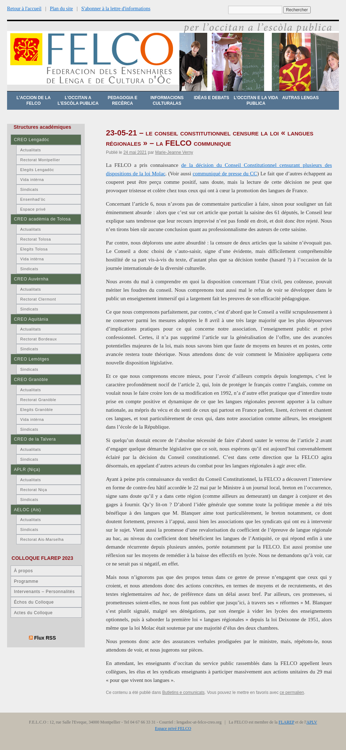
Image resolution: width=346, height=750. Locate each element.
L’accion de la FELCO (34, 100)
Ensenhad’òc (33, 199)
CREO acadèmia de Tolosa (42, 219)
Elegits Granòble (36, 409)
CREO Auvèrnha (31, 279)
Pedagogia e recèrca (122, 100)
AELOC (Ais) (27, 509)
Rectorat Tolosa (35, 239)
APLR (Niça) (27, 469)
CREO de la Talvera (35, 439)
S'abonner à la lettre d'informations (115, 8)
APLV (311, 722)
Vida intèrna (32, 179)
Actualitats (30, 150)
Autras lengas (300, 97)
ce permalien (292, 692)
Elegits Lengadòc (37, 170)
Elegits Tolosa (34, 249)
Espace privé (33, 209)
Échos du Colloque (34, 602)
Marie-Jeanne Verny (174, 152)
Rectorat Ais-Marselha (42, 539)
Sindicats (29, 189)
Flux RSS (45, 638)
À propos (23, 570)
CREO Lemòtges (31, 359)
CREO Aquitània (31, 319)
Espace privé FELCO (173, 728)
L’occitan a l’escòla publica (78, 100)
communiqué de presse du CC (225, 173)
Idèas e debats (211, 97)
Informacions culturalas (167, 100)
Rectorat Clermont (38, 299)
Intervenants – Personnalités (44, 591)
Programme (26, 581)
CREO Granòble (31, 379)
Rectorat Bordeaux (38, 339)
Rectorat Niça (33, 490)
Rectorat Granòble (38, 400)
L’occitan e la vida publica (256, 100)
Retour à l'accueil (24, 8)
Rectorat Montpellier (40, 160)
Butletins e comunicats (183, 692)
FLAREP (286, 722)
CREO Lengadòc (31, 139)
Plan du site (61, 8)
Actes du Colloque (33, 612)
